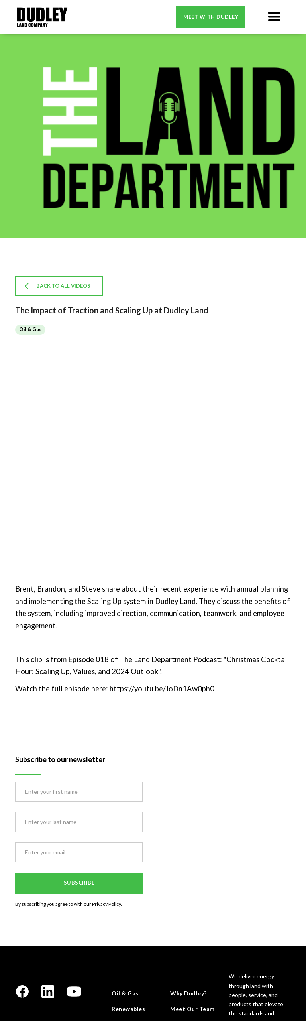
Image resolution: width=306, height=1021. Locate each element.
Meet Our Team (192, 1008)
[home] (42, 17)
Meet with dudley (210, 17)
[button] (274, 16)
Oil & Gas (125, 993)
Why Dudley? (188, 993)
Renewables (128, 1008)
